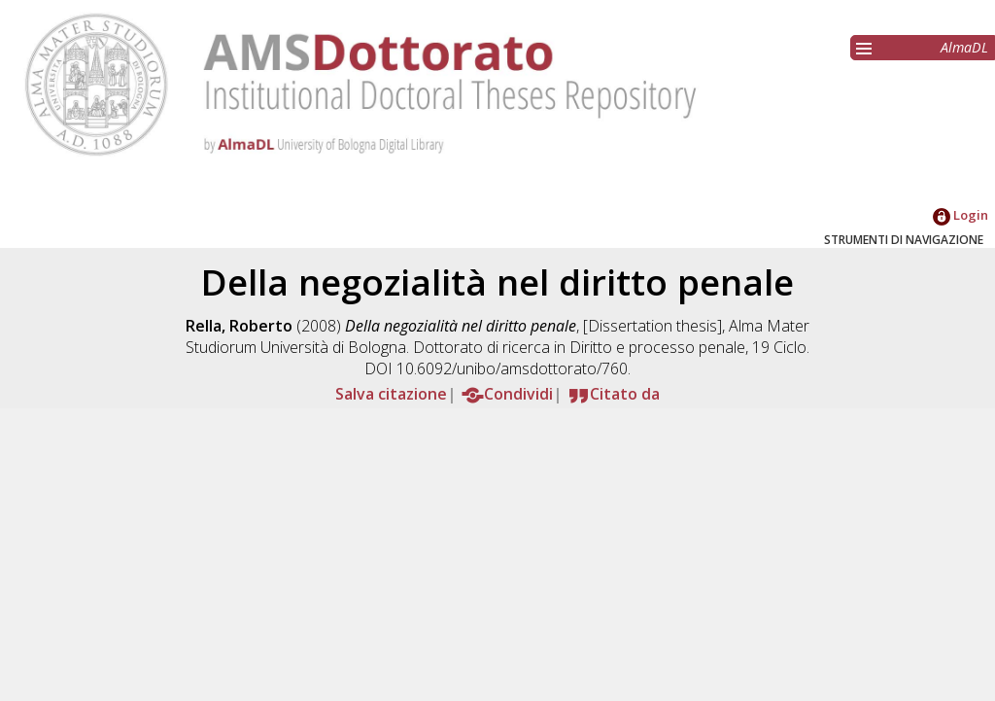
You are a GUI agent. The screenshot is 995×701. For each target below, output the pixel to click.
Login (960, 215)
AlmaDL (964, 47)
